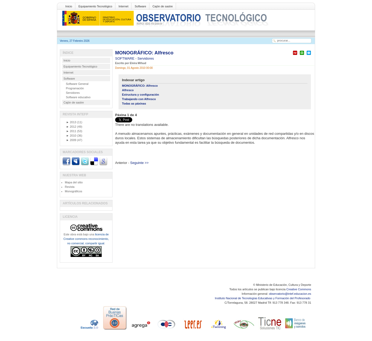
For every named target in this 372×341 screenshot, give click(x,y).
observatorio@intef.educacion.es (290, 293)
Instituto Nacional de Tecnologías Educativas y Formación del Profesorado (263, 298)
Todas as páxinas (134, 103)
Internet (123, 6)
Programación (75, 88)
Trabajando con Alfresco (139, 99)
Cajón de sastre (163, 6)
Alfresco (128, 90)
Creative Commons (298, 289)
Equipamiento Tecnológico (95, 6)
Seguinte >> (139, 163)
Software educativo (78, 97)
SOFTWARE (125, 58)
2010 (71, 135)
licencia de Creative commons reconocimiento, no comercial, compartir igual (86, 239)
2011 (71, 131)
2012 (71, 126)
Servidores (146, 58)
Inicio (68, 6)
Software (140, 6)
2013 (71, 122)
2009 (71, 140)
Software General (77, 83)
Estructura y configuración (140, 94)
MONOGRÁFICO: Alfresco (144, 52)
